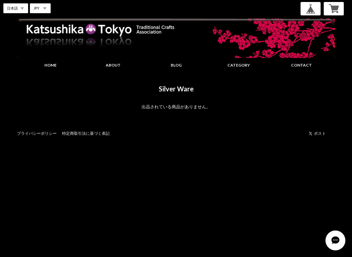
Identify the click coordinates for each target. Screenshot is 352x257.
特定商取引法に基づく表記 (86, 133)
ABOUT (113, 65)
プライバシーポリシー (37, 133)
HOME (50, 65)
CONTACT (301, 65)
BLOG (176, 65)
